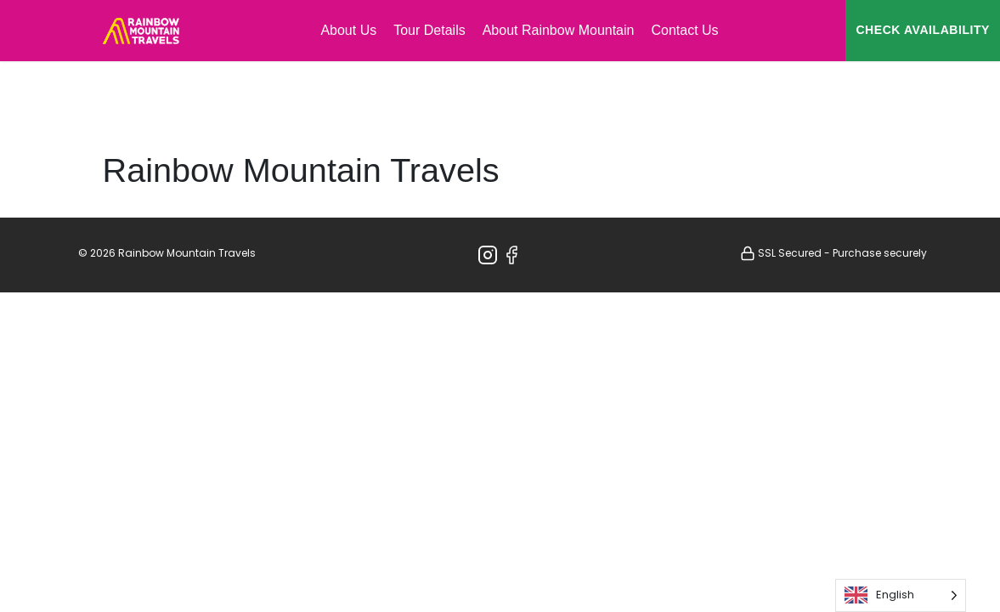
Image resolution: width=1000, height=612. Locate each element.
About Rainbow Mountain (559, 30)
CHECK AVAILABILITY (923, 30)
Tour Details (429, 30)
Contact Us (684, 30)
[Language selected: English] (900, 595)
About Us (348, 30)
